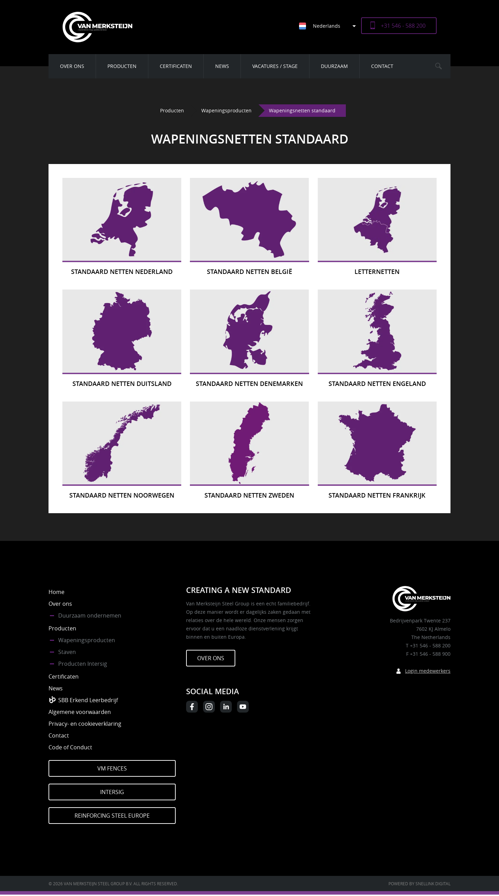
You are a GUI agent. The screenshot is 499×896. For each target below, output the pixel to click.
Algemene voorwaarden (80, 712)
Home (56, 592)
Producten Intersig (82, 663)
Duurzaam (334, 66)
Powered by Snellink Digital (419, 883)
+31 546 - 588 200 (403, 25)
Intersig (112, 792)
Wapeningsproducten (226, 110)
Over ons (72, 66)
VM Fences (112, 768)
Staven (67, 652)
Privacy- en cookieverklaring (85, 723)
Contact (382, 66)
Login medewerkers (427, 670)
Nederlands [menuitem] (326, 26)
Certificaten (176, 66)
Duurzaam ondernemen (89, 615)
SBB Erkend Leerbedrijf (88, 700)
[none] (325, 26)
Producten (122, 66)
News (222, 66)
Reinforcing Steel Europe (112, 815)
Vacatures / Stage (275, 66)
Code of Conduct (70, 747)
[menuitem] (330, 25)
